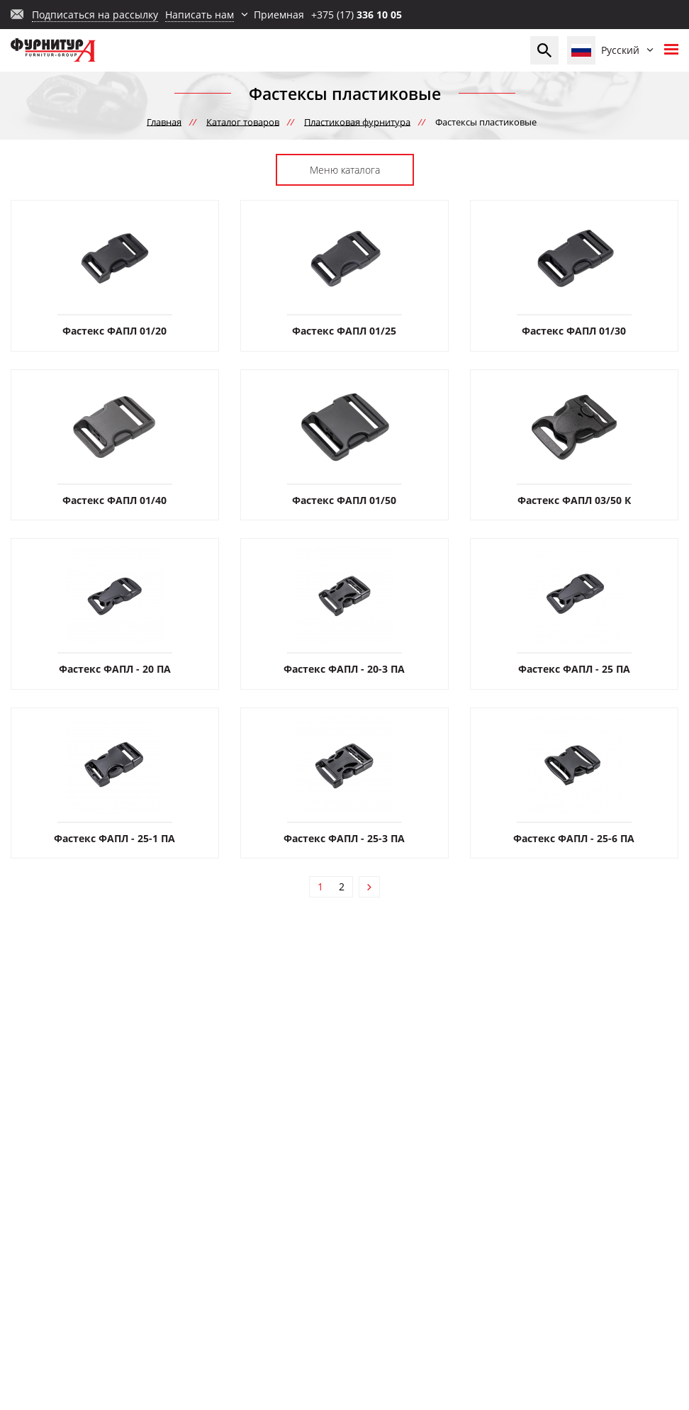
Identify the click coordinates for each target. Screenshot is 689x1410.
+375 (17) (356, 14)
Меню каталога (345, 170)
